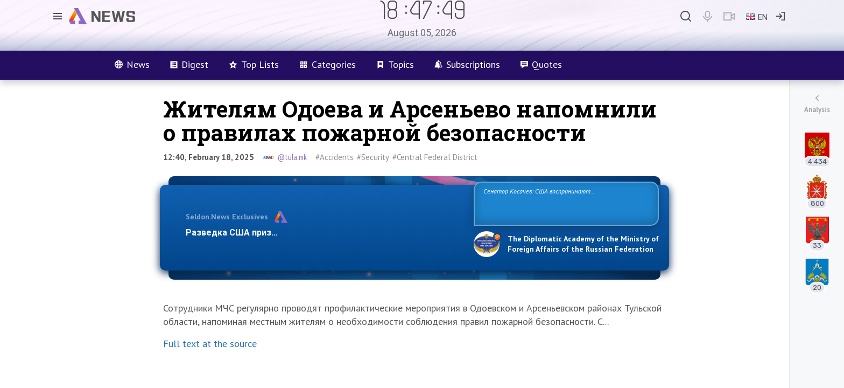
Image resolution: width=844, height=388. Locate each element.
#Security (373, 157)
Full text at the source (210, 343)
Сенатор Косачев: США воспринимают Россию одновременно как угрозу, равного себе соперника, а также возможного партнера (564, 203)
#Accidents (334, 157)
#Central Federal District (434, 157)
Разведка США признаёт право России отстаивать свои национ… (324, 232)
